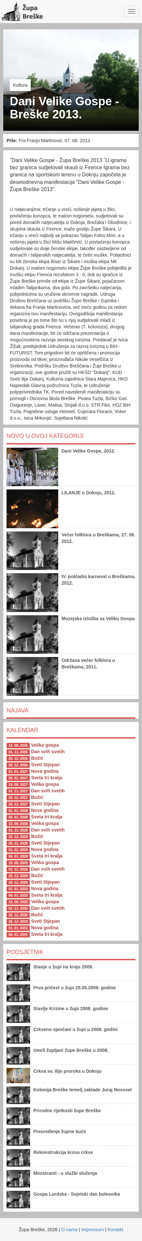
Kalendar (22, 730)
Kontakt (115, 1229)
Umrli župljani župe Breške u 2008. (71, 1050)
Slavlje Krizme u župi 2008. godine (70, 1008)
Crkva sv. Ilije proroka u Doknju (67, 1071)
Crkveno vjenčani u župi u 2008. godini (75, 1029)
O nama (69, 1229)
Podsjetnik (25, 952)
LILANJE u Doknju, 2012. (88, 492)
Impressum (92, 1229)
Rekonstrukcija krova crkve (63, 1152)
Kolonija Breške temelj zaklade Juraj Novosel (82, 1089)
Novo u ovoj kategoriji (45, 436)
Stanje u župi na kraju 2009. (63, 966)
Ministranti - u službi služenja (65, 1173)
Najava (17, 710)
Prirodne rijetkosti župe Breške (67, 1110)
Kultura (20, 85)
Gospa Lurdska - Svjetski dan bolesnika (76, 1194)
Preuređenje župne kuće (59, 1131)
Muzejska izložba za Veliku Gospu (98, 618)
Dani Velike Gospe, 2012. (88, 451)
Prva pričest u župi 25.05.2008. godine (74, 987)
